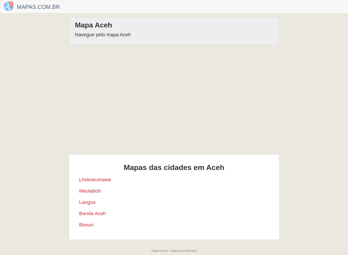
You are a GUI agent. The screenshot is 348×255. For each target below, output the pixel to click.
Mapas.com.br (38, 7)
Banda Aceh (92, 213)
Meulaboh (90, 191)
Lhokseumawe (95, 179)
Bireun (86, 225)
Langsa (87, 202)
